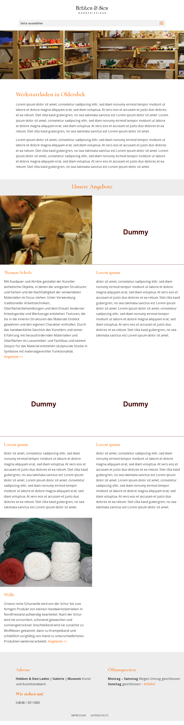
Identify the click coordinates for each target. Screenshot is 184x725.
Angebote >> (13, 356)
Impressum (78, 715)
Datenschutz (99, 715)
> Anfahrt (148, 684)
